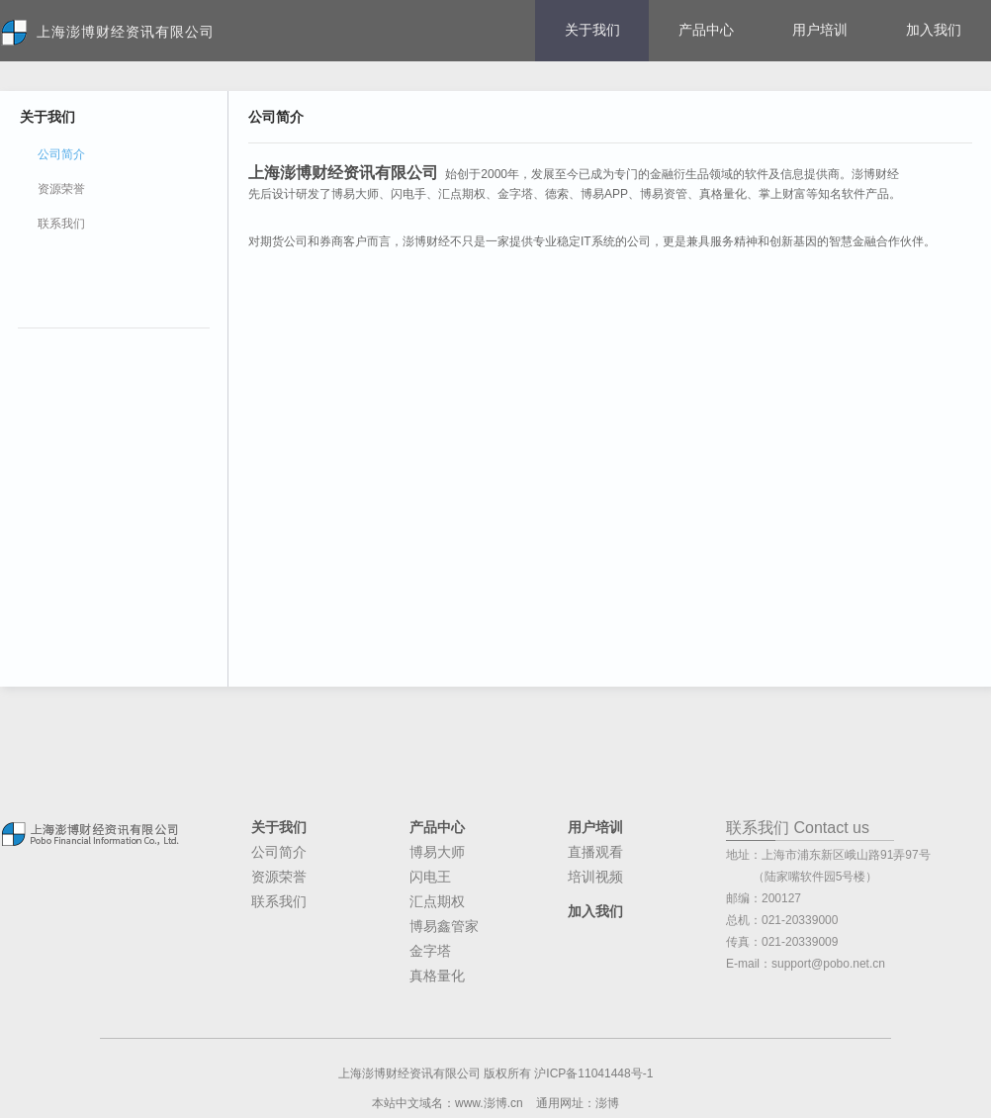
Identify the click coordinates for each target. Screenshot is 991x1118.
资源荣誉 (61, 189)
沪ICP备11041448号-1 (593, 1073)
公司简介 (279, 852)
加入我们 (933, 30)
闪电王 (430, 877)
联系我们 (61, 224)
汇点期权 (437, 901)
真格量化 (437, 975)
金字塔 (430, 951)
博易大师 (437, 852)
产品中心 (706, 30)
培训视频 (595, 877)
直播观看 (595, 852)
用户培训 (820, 30)
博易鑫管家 (444, 926)
